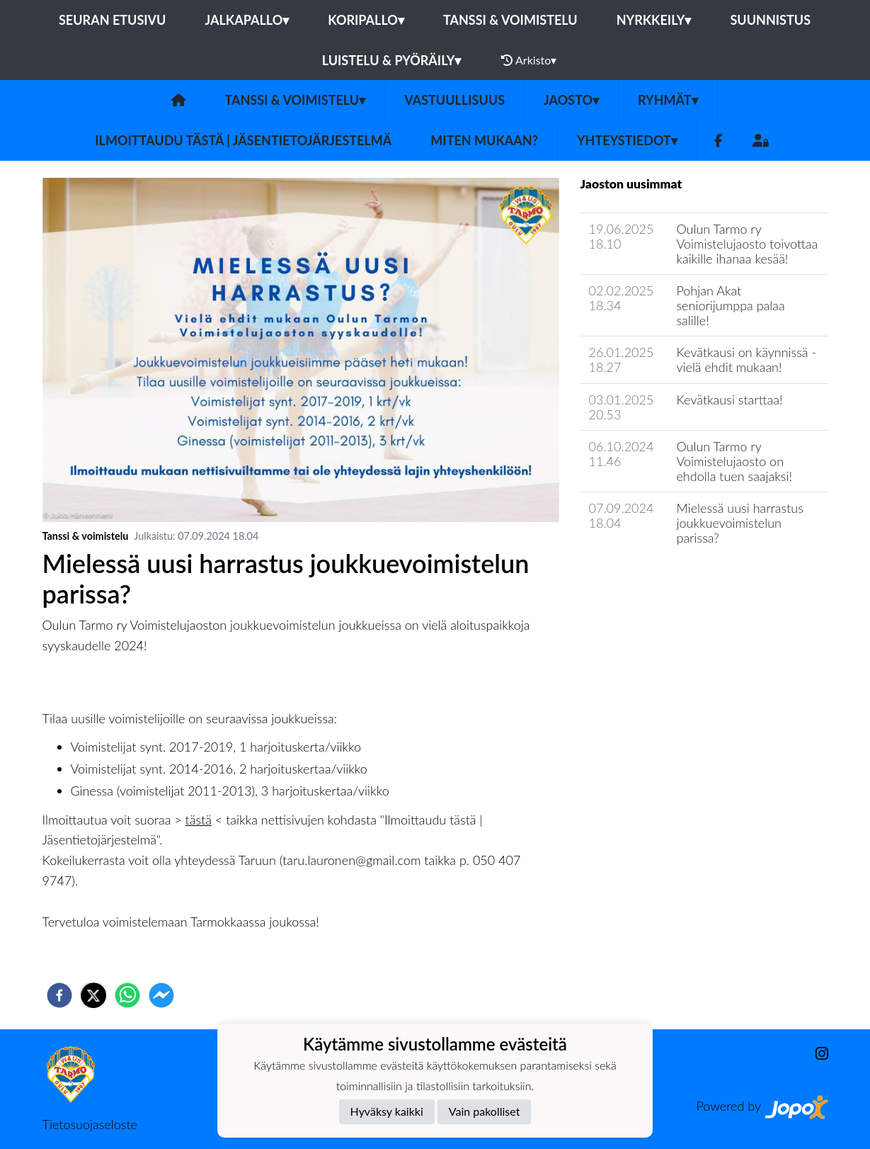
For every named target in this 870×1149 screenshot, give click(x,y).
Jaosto (571, 100)
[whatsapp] (127, 995)
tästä (198, 819)
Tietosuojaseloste (89, 1124)
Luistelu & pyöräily (392, 60)
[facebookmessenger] (161, 995)
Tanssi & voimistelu (510, 20)
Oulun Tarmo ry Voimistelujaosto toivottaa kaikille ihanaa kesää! (747, 243)
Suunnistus (770, 20)
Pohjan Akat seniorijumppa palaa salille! (730, 305)
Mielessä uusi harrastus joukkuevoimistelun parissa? (739, 522)
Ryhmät (668, 100)
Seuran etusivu (112, 20)
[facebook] (59, 995)
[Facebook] (718, 140)
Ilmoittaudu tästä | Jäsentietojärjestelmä (243, 140)
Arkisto (528, 60)
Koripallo (366, 20)
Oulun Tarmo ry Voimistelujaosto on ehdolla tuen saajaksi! (734, 460)
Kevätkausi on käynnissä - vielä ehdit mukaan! (746, 359)
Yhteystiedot (627, 140)
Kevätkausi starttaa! (729, 399)
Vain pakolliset (484, 1111)
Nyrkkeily (654, 20)
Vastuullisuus (454, 100)
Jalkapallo (247, 20)
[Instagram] (816, 1053)
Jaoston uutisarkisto (644, 577)
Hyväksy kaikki (386, 1111)
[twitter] (93, 995)
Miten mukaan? (484, 140)
